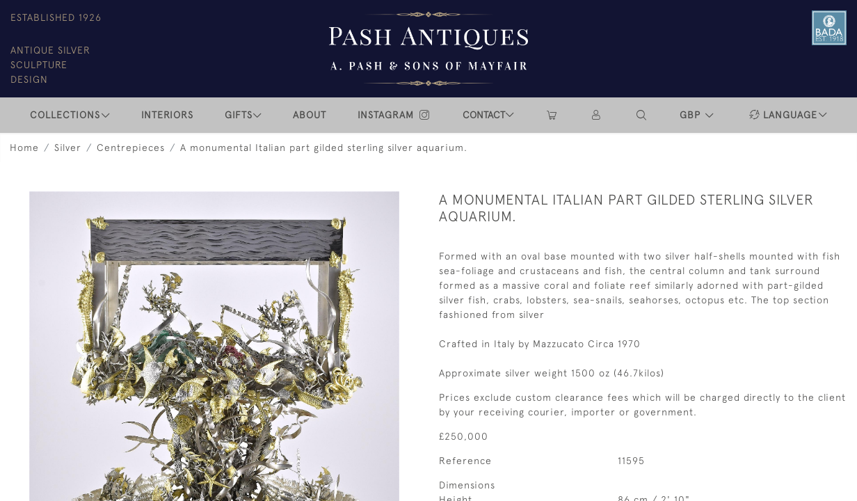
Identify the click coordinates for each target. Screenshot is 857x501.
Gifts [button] (239, 114)
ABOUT (309, 114)
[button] (642, 115)
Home (24, 147)
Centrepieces (131, 147)
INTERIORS (167, 114)
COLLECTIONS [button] (65, 114)
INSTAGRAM (394, 114)
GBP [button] (692, 114)
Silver (67, 147)
